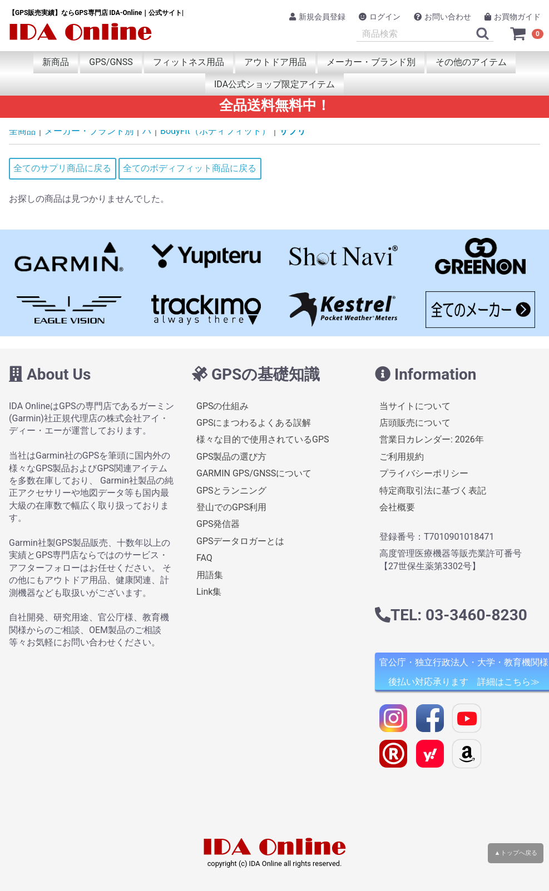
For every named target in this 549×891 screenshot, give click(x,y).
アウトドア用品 (275, 62)
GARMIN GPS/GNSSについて (253, 473)
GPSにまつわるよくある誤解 (253, 422)
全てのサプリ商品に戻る (62, 168)
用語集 (209, 575)
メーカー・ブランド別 (371, 62)
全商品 (22, 131)
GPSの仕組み (222, 406)
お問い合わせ (442, 16)
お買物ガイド (512, 16)
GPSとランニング (231, 490)
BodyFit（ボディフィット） (215, 131)
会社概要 (397, 507)
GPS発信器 (218, 524)
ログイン (379, 16)
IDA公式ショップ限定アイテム (274, 84)
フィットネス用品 (188, 62)
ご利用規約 (401, 456)
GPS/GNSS (110, 62)
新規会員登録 (317, 16)
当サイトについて (415, 406)
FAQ (204, 557)
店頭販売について (415, 422)
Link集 (208, 591)
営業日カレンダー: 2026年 (431, 440)
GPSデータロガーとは (240, 541)
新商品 (55, 62)
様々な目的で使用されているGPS (262, 440)
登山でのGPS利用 (231, 507)
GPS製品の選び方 (231, 456)
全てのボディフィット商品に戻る (189, 168)
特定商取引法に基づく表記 (432, 490)
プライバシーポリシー (423, 473)
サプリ (292, 131)
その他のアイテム (471, 62)
